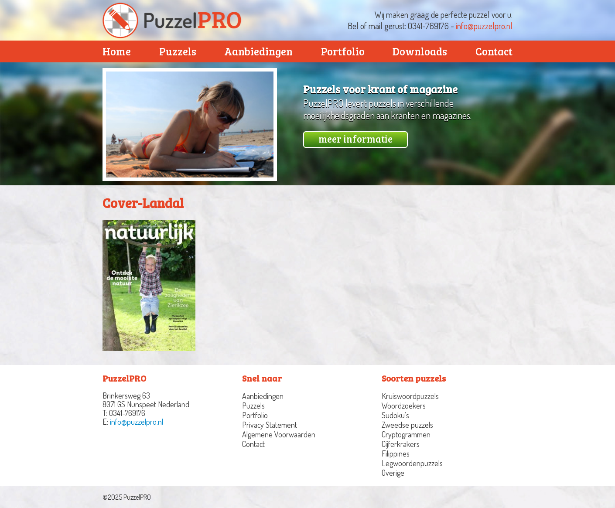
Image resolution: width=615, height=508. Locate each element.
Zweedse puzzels (407, 425)
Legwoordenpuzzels (412, 463)
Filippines (396, 453)
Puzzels (177, 51)
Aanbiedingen (258, 51)
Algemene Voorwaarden (278, 434)
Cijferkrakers (401, 444)
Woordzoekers (404, 405)
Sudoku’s (395, 415)
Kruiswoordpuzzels (410, 396)
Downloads (420, 51)
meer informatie (355, 138)
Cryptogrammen (406, 434)
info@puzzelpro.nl (484, 25)
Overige (393, 472)
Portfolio (343, 51)
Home (116, 51)
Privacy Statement (269, 425)
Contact (493, 51)
